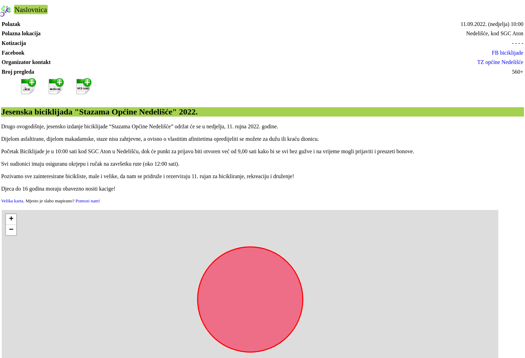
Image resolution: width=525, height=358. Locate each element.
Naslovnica (31, 9)
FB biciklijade (507, 53)
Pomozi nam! (87, 200)
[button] (11, 219)
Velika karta (12, 200)
